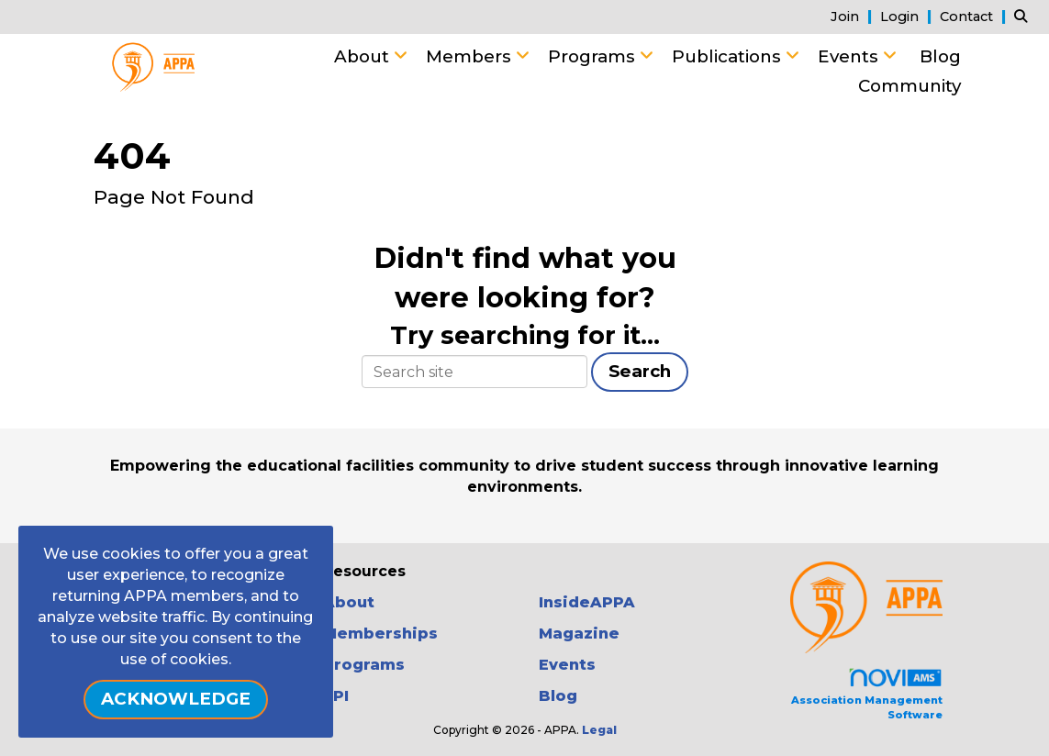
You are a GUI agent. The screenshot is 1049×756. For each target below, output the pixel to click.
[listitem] (853, 16)
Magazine (579, 633)
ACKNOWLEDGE (176, 698)
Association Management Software (867, 694)
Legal (599, 730)
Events (850, 56)
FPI (336, 696)
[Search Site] (1024, 16)
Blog (940, 56)
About (364, 56)
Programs (594, 56)
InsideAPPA (587, 602)
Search (639, 371)
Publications (729, 56)
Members (471, 56)
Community (909, 85)
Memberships (380, 633)
